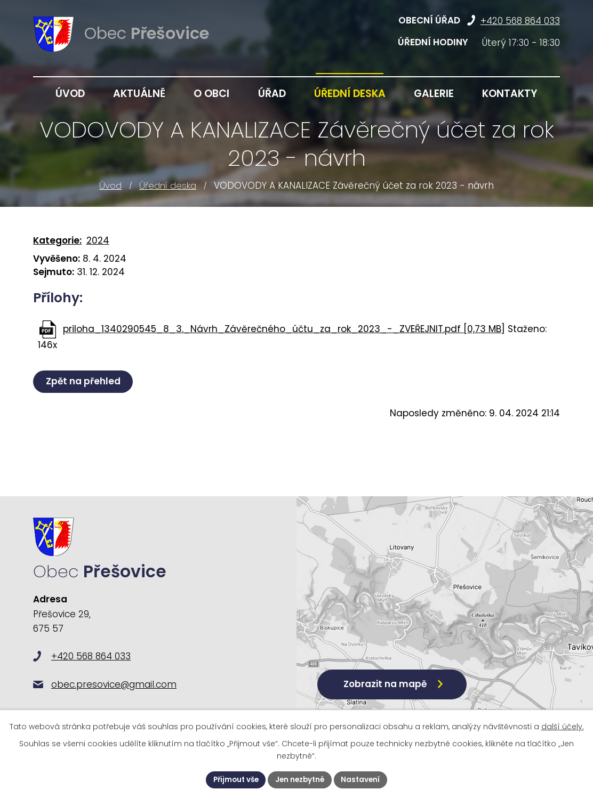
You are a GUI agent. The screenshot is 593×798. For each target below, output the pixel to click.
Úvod (110, 185)
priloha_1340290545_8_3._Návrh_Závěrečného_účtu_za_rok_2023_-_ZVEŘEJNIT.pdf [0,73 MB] (284, 329)
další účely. (562, 726)
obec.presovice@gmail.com (114, 693)
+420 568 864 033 (520, 20)
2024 (97, 240)
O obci (211, 93)
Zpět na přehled (84, 381)
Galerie (434, 93)
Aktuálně (139, 93)
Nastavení (364, 779)
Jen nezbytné (301, 779)
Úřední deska (167, 185)
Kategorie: (57, 240)
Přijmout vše (233, 779)
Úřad (272, 93)
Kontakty (510, 93)
